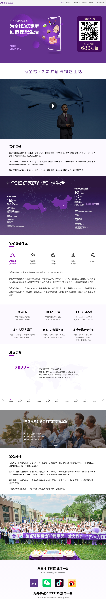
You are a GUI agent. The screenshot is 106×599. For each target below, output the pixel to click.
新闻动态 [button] (84, 2)
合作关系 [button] (69, 2)
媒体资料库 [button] (77, 2)
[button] (50, 445)
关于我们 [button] (92, 2)
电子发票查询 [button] (100, 2)
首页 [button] (62, 2)
